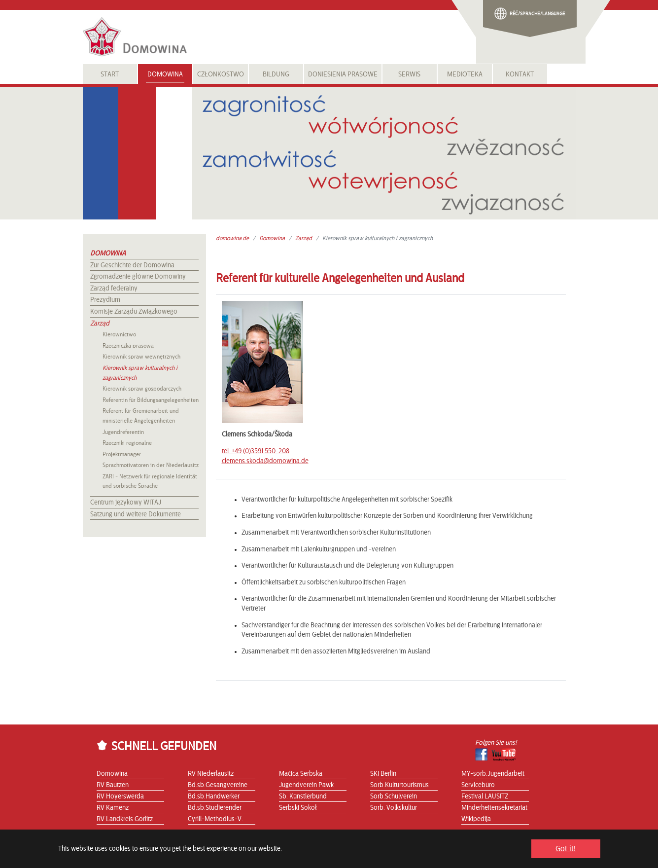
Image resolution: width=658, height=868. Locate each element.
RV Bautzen (113, 785)
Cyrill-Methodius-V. (215, 819)
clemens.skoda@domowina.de (265, 461)
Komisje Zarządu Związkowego (133, 311)
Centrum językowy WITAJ (125, 502)
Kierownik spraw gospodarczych (142, 389)
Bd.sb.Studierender (215, 807)
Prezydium (105, 299)
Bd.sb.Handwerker (214, 796)
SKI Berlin (383, 773)
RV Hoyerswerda (120, 796)
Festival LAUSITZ (484, 796)
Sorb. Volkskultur (393, 807)
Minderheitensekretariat (494, 807)
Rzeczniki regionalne (127, 443)
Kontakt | (126, 853)
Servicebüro (478, 785)
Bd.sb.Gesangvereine (217, 785)
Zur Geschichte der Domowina (132, 265)
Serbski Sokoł (298, 807)
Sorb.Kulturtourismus (399, 785)
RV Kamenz (113, 807)
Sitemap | (154, 853)
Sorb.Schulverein (393, 796)
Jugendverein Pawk (306, 785)
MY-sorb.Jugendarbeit (492, 773)
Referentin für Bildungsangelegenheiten (151, 400)
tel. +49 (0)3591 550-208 (255, 451)
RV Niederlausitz (211, 773)
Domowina (108, 253)
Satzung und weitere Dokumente (135, 514)
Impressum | (186, 853)
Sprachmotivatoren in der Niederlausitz (151, 465)
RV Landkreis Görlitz (125, 819)
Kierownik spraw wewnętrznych (141, 357)
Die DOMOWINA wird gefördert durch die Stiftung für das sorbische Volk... (373, 853)
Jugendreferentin (123, 432)
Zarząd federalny (114, 288)
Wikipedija (476, 819)
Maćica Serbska (300, 773)
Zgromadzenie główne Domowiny (138, 276)
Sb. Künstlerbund (303, 796)
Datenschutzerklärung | (236, 853)
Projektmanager (122, 454)
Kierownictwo (119, 334)
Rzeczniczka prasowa (128, 346)
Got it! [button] (565, 849)
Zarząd (99, 323)
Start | (104, 853)
